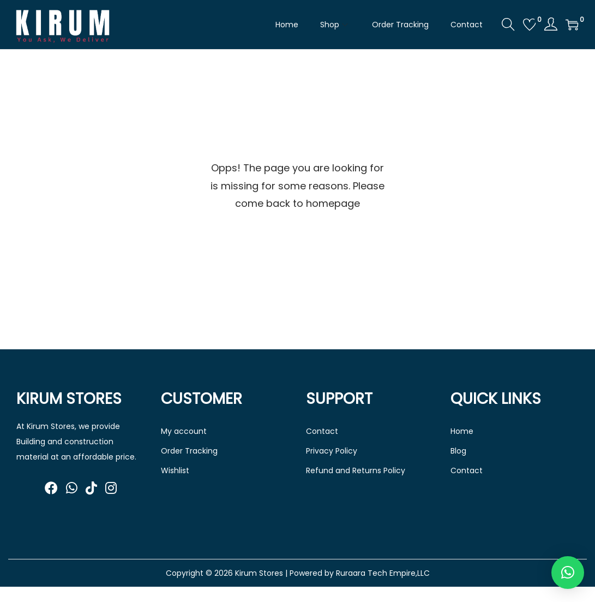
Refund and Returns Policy (355, 470)
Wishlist (175, 470)
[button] (567, 572)
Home (461, 431)
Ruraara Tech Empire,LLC (383, 573)
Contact (322, 431)
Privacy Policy (331, 450)
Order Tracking (189, 450)
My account (184, 431)
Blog (458, 450)
